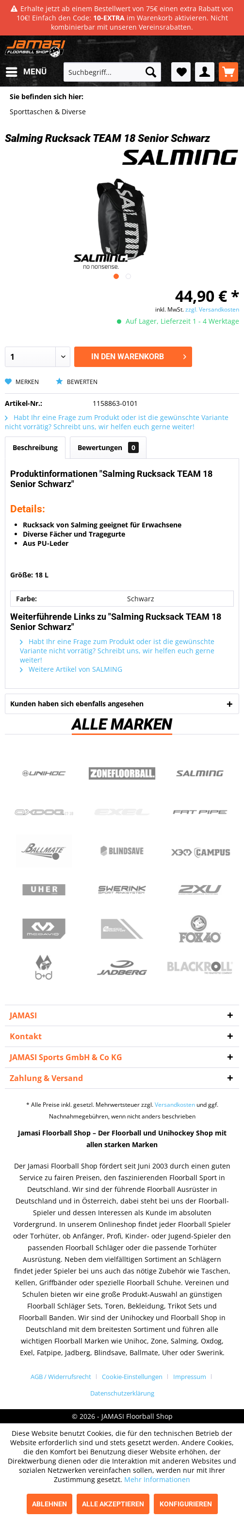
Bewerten (77, 382)
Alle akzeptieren (113, 1504)
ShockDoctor (122, 928)
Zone (122, 773)
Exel (122, 812)
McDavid (44, 928)
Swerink (122, 890)
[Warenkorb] (228, 72)
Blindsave (122, 851)
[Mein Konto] (204, 72)
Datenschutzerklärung (122, 1393)
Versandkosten (175, 1104)
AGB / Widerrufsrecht (61, 1376)
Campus (200, 851)
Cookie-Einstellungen (132, 1376)
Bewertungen (108, 447)
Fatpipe (200, 812)
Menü (26, 70)
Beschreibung (35, 447)
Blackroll (200, 967)
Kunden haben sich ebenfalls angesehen (77, 703)
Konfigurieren (186, 1504)
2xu (200, 890)
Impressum (189, 1376)
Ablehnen (49, 1504)
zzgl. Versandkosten (212, 309)
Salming (200, 773)
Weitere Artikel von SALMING (71, 669)
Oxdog (44, 812)
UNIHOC (44, 773)
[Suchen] (151, 72)
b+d (44, 967)
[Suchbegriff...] (112, 72)
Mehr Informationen (157, 1479)
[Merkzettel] (181, 72)
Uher (44, 890)
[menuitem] (25, 72)
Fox (200, 928)
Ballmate (44, 851)
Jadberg (122, 967)
